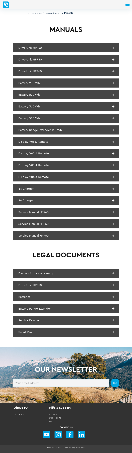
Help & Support (53, 13)
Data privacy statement (74, 448)
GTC (58, 448)
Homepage (36, 13)
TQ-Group (19, 414)
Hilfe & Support (60, 407)
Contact (53, 414)
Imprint (50, 448)
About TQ (21, 407)
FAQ (51, 421)
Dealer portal (55, 418)
